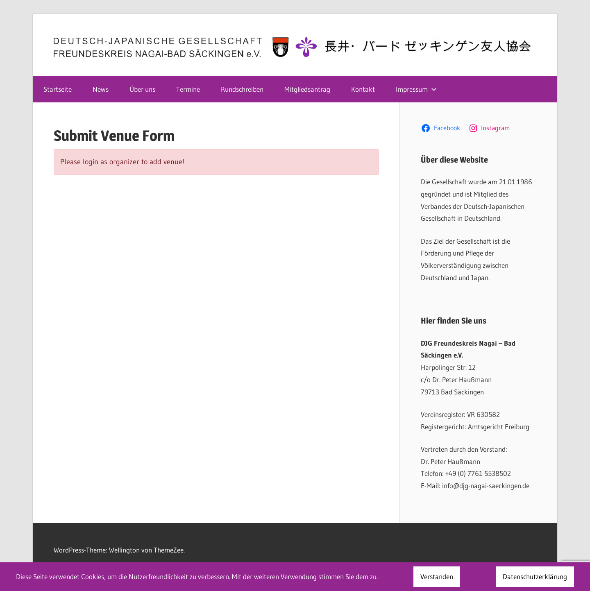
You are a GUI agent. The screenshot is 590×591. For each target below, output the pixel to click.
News (101, 89)
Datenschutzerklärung (535, 576)
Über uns (142, 89)
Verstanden (436, 576)
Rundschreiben (242, 89)
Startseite (57, 89)
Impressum (416, 89)
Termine (188, 89)
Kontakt (363, 89)
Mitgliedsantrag (307, 89)
